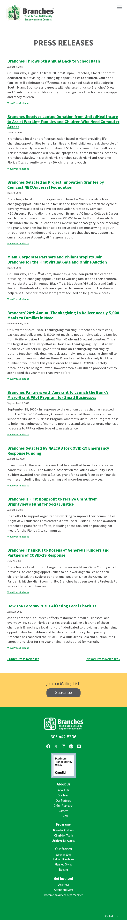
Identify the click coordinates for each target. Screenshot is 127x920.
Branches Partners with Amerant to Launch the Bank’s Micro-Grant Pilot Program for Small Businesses (58, 395)
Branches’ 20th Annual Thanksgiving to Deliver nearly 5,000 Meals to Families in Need (63, 315)
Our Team (63, 795)
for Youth (63, 835)
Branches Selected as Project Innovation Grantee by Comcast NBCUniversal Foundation (55, 184)
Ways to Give (63, 855)
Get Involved (63, 879)
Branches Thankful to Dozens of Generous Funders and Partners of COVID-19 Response (58, 552)
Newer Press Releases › (103, 659)
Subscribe (63, 693)
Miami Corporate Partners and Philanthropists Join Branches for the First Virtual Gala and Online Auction (57, 259)
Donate (63, 870)
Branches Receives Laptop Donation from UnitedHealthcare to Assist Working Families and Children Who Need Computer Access (63, 122)
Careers (63, 811)
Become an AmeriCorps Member (63, 895)
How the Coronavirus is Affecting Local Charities (52, 606)
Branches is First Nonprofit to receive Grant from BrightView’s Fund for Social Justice (52, 501)
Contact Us (111, 916)
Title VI (63, 816)
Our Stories (63, 849)
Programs (63, 825)
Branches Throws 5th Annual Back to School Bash (53, 61)
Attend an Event (63, 890)
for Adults (63, 841)
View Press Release (18, 103)
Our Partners (63, 800)
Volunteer (63, 884)
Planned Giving (63, 864)
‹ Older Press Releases (23, 659)
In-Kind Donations (63, 859)
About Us (63, 784)
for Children (63, 830)
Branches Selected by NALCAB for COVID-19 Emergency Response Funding (58, 450)
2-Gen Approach (63, 806)
